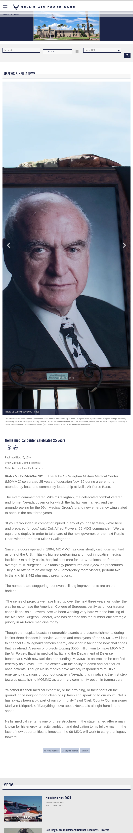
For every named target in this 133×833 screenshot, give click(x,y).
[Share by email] (15, 447)
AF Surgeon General (70, 750)
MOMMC (85, 750)
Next (124, 245)
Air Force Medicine (51, 750)
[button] (5, 7)
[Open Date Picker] (77, 51)
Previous (8, 245)
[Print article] (9, 447)
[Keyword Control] (21, 50)
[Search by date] (57, 51)
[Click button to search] (127, 55)
